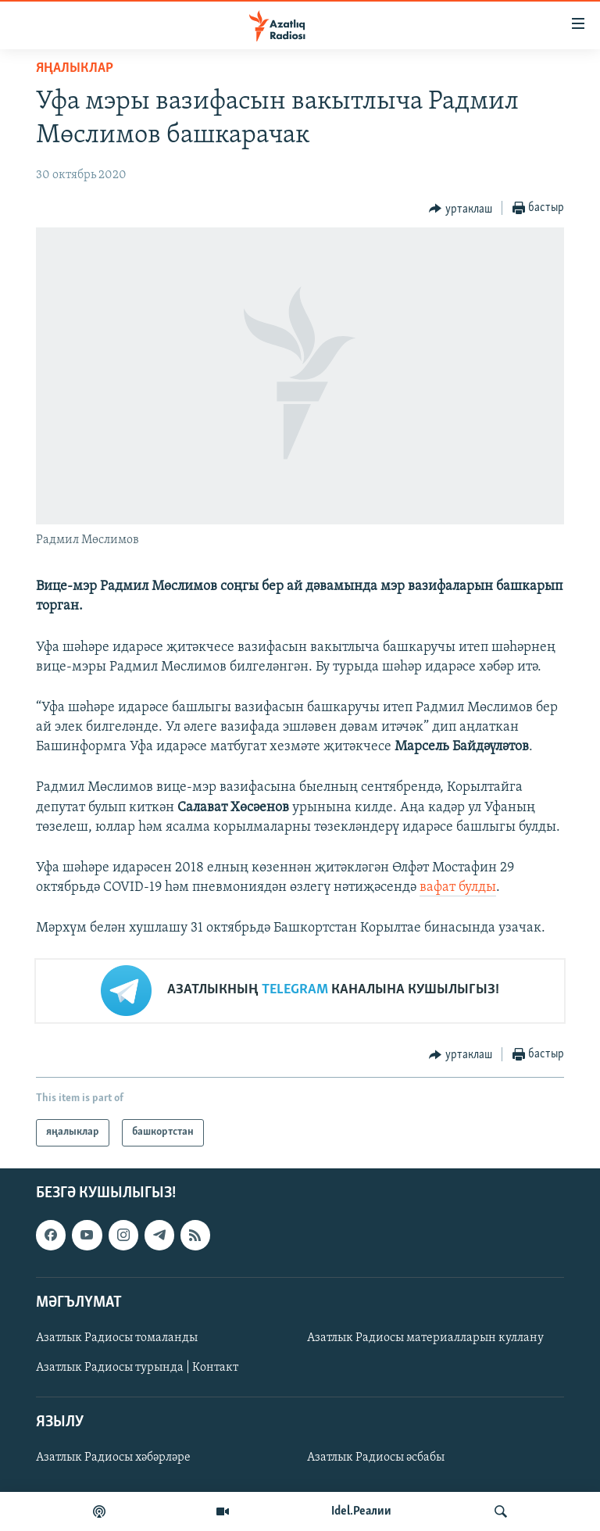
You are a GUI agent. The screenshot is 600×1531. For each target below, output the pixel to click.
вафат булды (458, 887)
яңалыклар (74, 68)
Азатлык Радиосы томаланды (117, 1338)
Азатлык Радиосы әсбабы (376, 1457)
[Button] (460, 208)
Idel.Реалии (361, 1511)
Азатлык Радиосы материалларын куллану (425, 1338)
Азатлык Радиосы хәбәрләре (113, 1457)
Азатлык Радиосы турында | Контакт (137, 1367)
